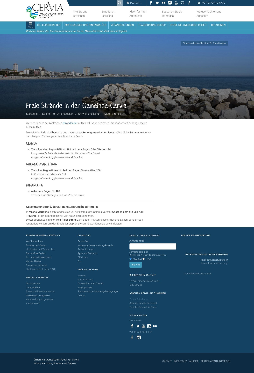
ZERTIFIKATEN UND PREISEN (215, 361)
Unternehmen (33, 287)
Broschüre (83, 241)
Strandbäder (70, 123)
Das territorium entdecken (57, 113)
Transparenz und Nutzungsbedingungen (98, 291)
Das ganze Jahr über (36, 265)
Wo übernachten (34, 241)
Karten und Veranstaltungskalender (96, 245)
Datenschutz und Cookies (91, 283)
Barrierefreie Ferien (36, 253)
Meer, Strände (112, 113)
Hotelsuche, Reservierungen (214, 259)
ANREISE (193, 361)
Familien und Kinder (36, 245)
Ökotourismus (33, 283)
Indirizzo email (136, 240)
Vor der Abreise (33, 261)
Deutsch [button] (136, 2)
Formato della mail (148, 253)
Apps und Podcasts (88, 253)
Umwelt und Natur (89, 113)
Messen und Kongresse (37, 295)
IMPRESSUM (180, 361)
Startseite (32, 113)
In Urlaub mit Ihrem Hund (38, 257)
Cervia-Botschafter (138, 299)
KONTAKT (167, 361)
